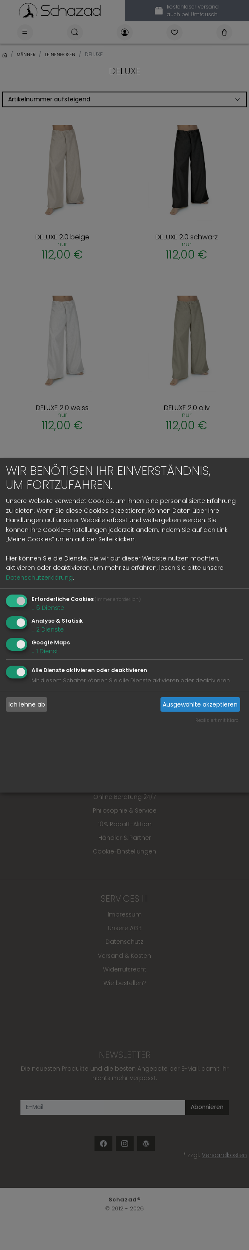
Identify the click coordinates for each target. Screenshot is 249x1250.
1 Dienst (44, 651)
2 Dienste (47, 629)
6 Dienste (47, 607)
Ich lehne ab (27, 704)
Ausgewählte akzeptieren (200, 704)
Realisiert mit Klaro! (217, 720)
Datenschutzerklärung (39, 577)
